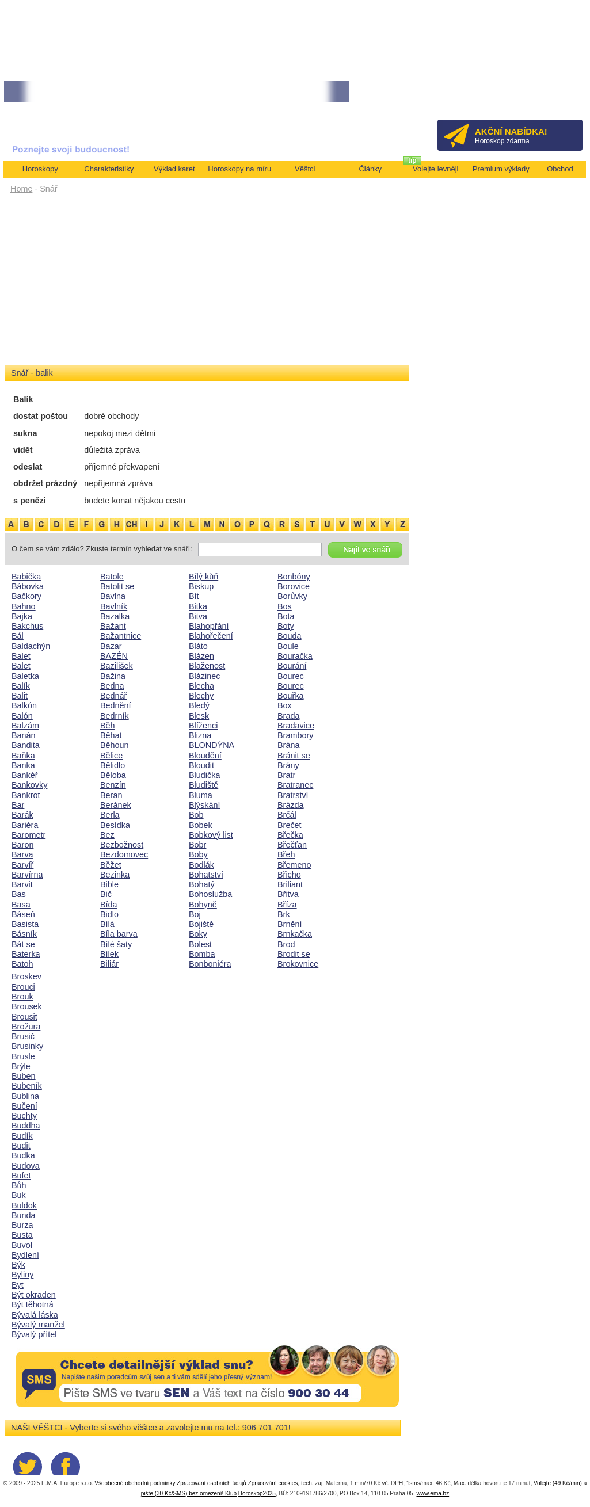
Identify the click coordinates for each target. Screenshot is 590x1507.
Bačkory (26, 596)
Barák (22, 814)
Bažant (113, 626)
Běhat (111, 735)
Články (370, 169)
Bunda (24, 1215)
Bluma (200, 795)
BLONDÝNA (211, 745)
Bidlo (109, 914)
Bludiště (203, 784)
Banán (24, 735)
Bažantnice (120, 635)
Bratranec (295, 784)
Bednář (113, 695)
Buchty (24, 1115)
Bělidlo (112, 765)
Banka (23, 765)
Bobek (200, 825)
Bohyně (203, 904)
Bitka (198, 606)
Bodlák (201, 864)
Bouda (289, 635)
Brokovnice (297, 963)
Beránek (115, 805)
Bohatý (202, 884)
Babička (26, 576)
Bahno (24, 606)
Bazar (111, 646)
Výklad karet (174, 169)
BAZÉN (114, 656)
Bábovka (28, 586)
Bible (109, 884)
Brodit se (293, 954)
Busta (22, 1234)
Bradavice (295, 725)
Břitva (288, 894)
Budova (26, 1165)
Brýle (21, 1066)
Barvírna (27, 874)
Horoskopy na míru (239, 169)
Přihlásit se (554, 95)
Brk (283, 914)
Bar (18, 805)
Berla (110, 814)
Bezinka (115, 874)
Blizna (200, 735)
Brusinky (27, 1046)
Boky (198, 933)
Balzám (25, 725)
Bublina (25, 1096)
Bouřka (290, 695)
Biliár (109, 963)
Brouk (22, 996)
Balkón (24, 705)
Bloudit (201, 765)
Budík (22, 1135)
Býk (18, 1264)
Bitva (198, 616)
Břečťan (292, 844)
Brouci (23, 986)
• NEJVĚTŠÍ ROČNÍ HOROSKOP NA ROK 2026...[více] (88, 92)
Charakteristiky (109, 169)
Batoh (22, 963)
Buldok (24, 1205)
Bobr (197, 844)
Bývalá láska (35, 1314)
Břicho (289, 874)
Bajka (22, 616)
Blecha (201, 685)
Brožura (26, 1026)
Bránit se (293, 755)
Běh (107, 725)
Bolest (200, 944)
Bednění (115, 705)
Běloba (113, 775)
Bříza (287, 904)
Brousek (27, 1006)
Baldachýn (31, 646)
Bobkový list (211, 835)
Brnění (289, 924)
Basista (25, 924)
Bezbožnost (121, 844)
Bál (18, 635)
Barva (22, 854)
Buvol (22, 1245)
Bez (107, 835)
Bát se (23, 944)
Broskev (26, 976)
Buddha (26, 1125)
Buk (19, 1195)
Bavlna (112, 596)
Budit (21, 1145)
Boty (285, 626)
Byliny (22, 1274)
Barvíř (22, 864)
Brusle (23, 1056)
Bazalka (115, 616)
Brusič (23, 1036)
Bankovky (29, 784)
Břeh (286, 854)
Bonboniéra (210, 963)
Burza (22, 1225)
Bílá (107, 924)
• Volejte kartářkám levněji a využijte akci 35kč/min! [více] (263, 92)
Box (284, 705)
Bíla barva (119, 933)
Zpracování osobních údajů (211, 1483)
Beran (111, 795)
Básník (24, 933)
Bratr (286, 775)
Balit (20, 695)
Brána (288, 745)
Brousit (24, 1016)
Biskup (201, 586)
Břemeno (294, 864)
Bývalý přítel (34, 1334)
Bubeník (27, 1085)
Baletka (25, 676)
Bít (194, 596)
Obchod (560, 169)
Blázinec (204, 676)
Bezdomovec (124, 854)
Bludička (204, 775)
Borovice (293, 586)
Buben (24, 1076)
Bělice (111, 755)
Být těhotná (33, 1304)
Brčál (286, 814)
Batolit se (117, 586)
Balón (22, 715)
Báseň (23, 914)
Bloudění (205, 755)
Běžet (110, 864)
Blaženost (207, 665)
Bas (19, 894)
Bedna (112, 685)
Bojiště (201, 924)
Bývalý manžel (38, 1324)
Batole (112, 576)
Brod (286, 944)
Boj (195, 914)
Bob (196, 814)
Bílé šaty (116, 944)
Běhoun (114, 745)
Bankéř (25, 775)
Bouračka (295, 656)
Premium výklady (501, 169)
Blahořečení (211, 635)
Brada (288, 715)
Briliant (290, 884)
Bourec (290, 676)
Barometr (28, 835)
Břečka (290, 835)
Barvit (22, 884)
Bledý (199, 705)
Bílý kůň (203, 576)
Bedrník (114, 715)
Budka (23, 1155)
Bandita (26, 745)
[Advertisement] (207, 283)
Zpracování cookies (273, 1483)
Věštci (305, 169)
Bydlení (25, 1255)
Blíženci (203, 725)
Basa (21, 904)
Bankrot (26, 795)
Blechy (201, 695)
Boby (198, 854)
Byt (18, 1284)
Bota (286, 616)
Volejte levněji (436, 169)
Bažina (112, 676)
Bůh (19, 1185)
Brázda (290, 805)
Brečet (289, 825)
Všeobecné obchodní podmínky (134, 1483)
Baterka (26, 954)
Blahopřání (209, 626)
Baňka (23, 755)
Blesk (199, 715)
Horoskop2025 (257, 1493)
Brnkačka (294, 933)
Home (21, 188)
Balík (21, 685)
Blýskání (204, 805)
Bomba (202, 954)
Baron (22, 844)
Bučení (24, 1106)
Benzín (113, 784)
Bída (108, 904)
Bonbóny (293, 576)
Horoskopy (40, 169)
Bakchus (27, 626)
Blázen (201, 656)
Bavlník (113, 606)
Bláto (198, 646)
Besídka (115, 825)
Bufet (21, 1175)
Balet (21, 656)
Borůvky (292, 596)
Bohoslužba (210, 894)
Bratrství (293, 795)
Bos (284, 606)
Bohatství (206, 874)
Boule (288, 646)
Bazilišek (116, 665)
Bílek (109, 954)
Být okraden (34, 1294)
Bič (106, 894)
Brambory (295, 735)
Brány (288, 765)
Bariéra (25, 825)
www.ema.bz (432, 1493)
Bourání (291, 665)
